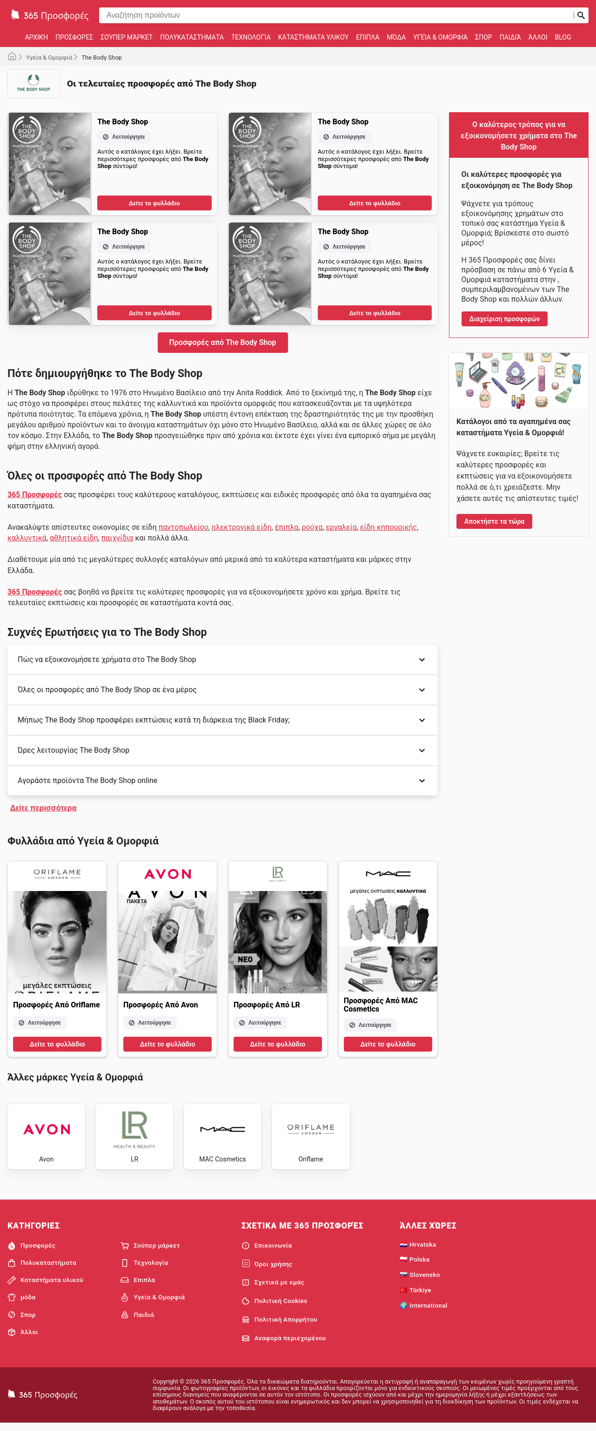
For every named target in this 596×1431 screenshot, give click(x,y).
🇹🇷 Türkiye (415, 1296)
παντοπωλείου (183, 527)
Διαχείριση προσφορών (504, 319)
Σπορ (483, 37)
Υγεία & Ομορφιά (440, 37)
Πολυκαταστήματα (192, 37)
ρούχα (311, 527)
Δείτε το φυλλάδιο (154, 203)
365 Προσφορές (34, 494)
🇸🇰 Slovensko (420, 1281)
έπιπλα (287, 527)
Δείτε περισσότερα (43, 808)
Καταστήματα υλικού (313, 37)
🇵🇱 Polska (414, 1265)
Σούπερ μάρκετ (126, 37)
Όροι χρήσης (267, 1270)
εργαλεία (341, 527)
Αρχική (36, 37)
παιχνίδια (117, 537)
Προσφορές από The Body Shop (222, 342)
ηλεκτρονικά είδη (242, 527)
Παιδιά (510, 37)
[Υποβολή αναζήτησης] (581, 15)
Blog (563, 37)
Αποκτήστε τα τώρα (494, 521)
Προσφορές (74, 37)
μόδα (396, 37)
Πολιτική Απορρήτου (279, 1326)
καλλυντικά (27, 537)
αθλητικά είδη (74, 537)
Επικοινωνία (266, 1252)
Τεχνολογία (251, 37)
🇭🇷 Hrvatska (418, 1250)
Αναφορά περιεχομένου (283, 1344)
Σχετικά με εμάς (272, 1289)
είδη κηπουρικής (388, 527)
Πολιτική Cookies (274, 1307)
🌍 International (423, 1312)
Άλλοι (538, 37)
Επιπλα (367, 37)
